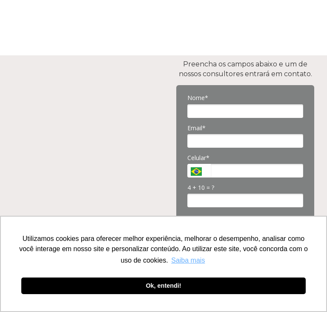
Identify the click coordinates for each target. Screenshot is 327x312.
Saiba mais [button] (188, 260)
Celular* (198, 158)
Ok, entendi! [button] (163, 285)
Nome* (197, 98)
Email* (196, 128)
